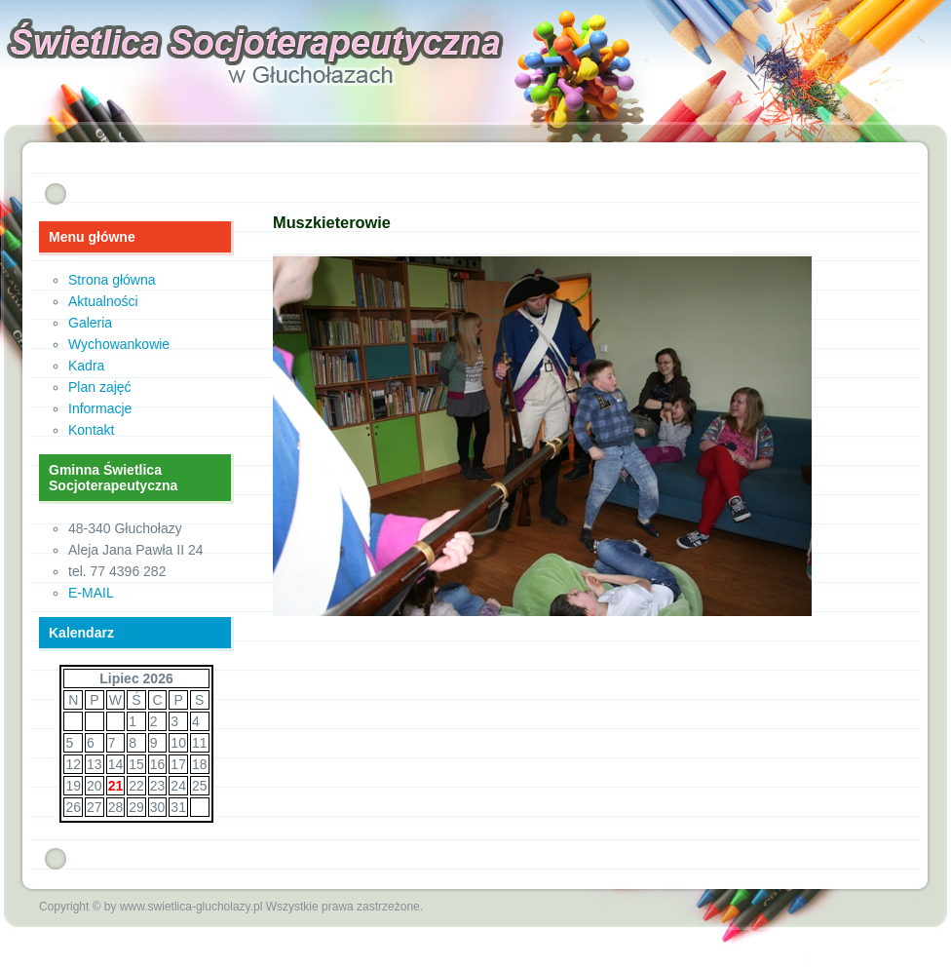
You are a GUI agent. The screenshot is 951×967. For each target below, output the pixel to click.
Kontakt (91, 430)
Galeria (90, 322)
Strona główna (112, 280)
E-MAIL (91, 592)
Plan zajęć (100, 387)
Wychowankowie (119, 344)
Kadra (86, 365)
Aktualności (103, 301)
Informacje (100, 408)
